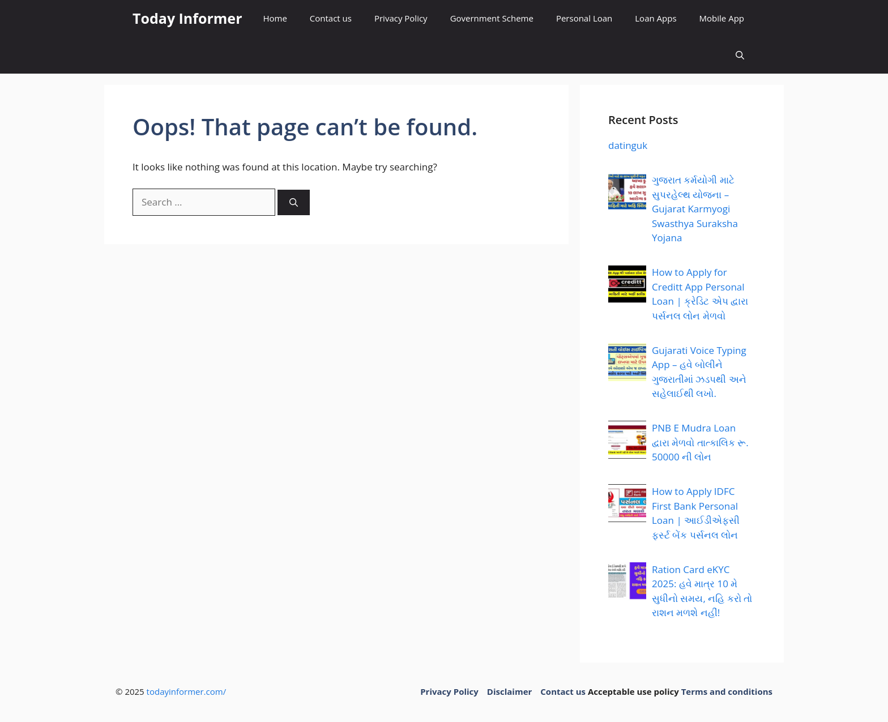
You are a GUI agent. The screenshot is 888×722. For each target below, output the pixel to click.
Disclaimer (509, 691)
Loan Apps (655, 18)
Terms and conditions (726, 691)
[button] (739, 55)
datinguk (627, 145)
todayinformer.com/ (187, 691)
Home (275, 18)
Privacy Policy (401, 18)
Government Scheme (491, 18)
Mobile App (721, 18)
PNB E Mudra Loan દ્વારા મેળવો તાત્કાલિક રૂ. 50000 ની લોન (700, 442)
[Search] (294, 202)
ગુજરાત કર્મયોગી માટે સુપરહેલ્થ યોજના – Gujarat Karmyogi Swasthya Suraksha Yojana (695, 208)
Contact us (331, 18)
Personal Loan (584, 18)
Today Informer (187, 18)
